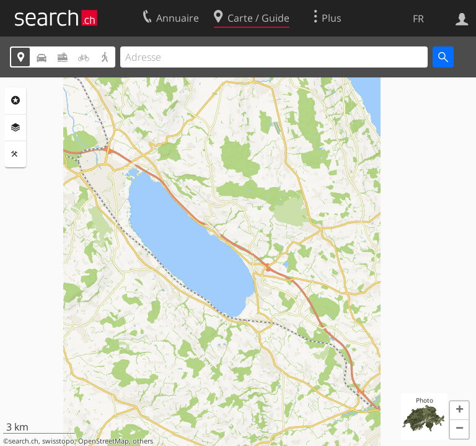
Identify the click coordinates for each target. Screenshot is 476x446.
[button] (459, 410)
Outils (15, 154)
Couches (15, 128)
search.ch (23, 441)
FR (418, 18)
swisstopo (58, 441)
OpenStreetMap (103, 441)
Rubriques (15, 100)
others (143, 441)
